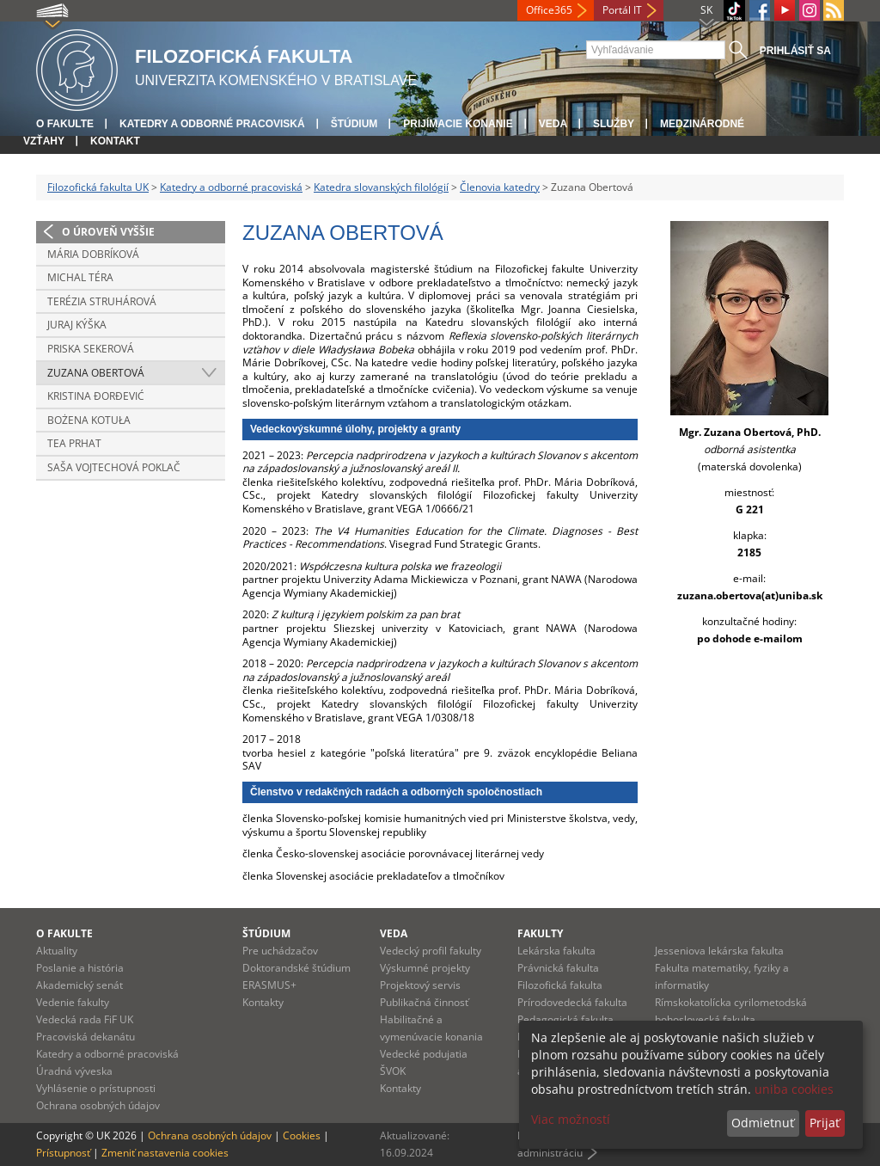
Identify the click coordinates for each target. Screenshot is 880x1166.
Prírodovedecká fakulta (572, 1002)
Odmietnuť (762, 1122)
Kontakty (263, 1002)
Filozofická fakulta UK (98, 187)
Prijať (825, 1122)
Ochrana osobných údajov (98, 1105)
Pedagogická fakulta (565, 1019)
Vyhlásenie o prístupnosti (96, 1088)
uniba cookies (794, 1089)
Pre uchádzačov (280, 950)
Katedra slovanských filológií (381, 187)
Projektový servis (420, 985)
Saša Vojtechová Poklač (113, 467)
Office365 (549, 10)
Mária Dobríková (93, 254)
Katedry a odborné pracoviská (212, 124)
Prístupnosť (63, 1152)
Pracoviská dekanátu (85, 1036)
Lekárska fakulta (556, 950)
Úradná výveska (74, 1071)
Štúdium (354, 124)
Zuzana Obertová (95, 372)
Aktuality (56, 950)
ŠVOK (393, 1071)
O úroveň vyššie (108, 231)
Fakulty (540, 933)
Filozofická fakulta (559, 985)
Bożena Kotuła (89, 420)
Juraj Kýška (77, 324)
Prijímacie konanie (457, 124)
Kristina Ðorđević (95, 396)
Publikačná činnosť (424, 1002)
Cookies (302, 1135)
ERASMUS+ (269, 985)
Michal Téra (80, 277)
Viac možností (570, 1119)
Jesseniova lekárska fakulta (719, 950)
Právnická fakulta (558, 967)
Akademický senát (79, 985)
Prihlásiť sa (795, 51)
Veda (553, 124)
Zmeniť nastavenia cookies (165, 1152)
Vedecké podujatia (424, 1053)
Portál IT (622, 10)
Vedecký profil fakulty (430, 950)
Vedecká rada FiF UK (84, 1019)
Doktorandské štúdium (296, 967)
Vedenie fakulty (72, 1002)
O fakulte (65, 124)
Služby (613, 124)
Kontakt (115, 141)
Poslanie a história (80, 967)
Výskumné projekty (425, 967)
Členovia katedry (500, 187)
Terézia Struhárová (101, 301)
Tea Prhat (74, 443)
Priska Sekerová (90, 348)
